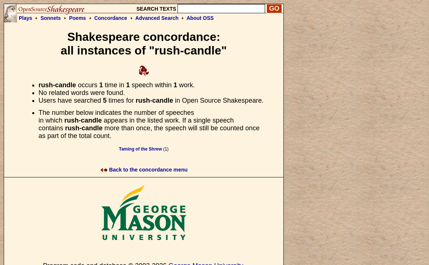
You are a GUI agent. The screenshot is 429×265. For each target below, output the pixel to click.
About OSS (200, 18)
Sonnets (50, 18)
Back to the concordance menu (144, 170)
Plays (25, 18)
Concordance (110, 18)
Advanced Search (157, 18)
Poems (77, 18)
